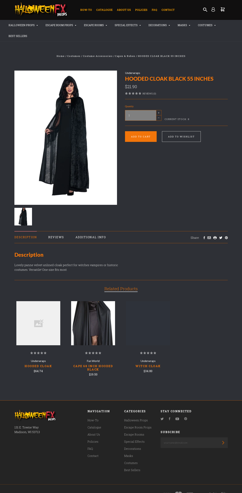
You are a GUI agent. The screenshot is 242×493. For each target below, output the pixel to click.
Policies (141, 10)
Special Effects (123, 25)
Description (25, 237)
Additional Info (90, 237)
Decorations (154, 25)
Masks (179, 25)
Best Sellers (13, 36)
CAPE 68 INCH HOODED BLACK (93, 367)
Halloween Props (18, 25)
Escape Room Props (56, 25)
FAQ (154, 10)
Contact (168, 10)
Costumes (202, 25)
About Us (124, 10)
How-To (86, 10)
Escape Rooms (90, 25)
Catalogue (104, 10)
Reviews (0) (149, 93)
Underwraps (132, 72)
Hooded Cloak (38, 366)
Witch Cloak (148, 366)
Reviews (56, 237)
